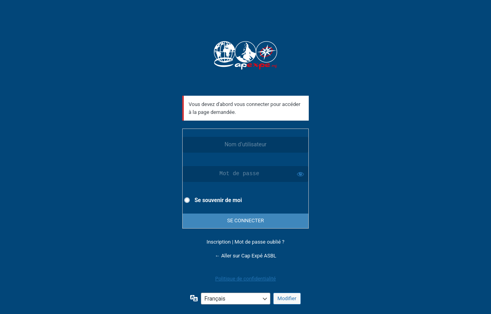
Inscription (219, 242)
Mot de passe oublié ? (259, 242)
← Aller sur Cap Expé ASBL (245, 256)
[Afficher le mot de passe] (300, 174)
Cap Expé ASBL (245, 56)
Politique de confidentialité (245, 279)
